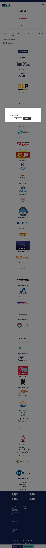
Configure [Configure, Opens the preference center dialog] (18, 118)
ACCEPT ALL (27, 118)
